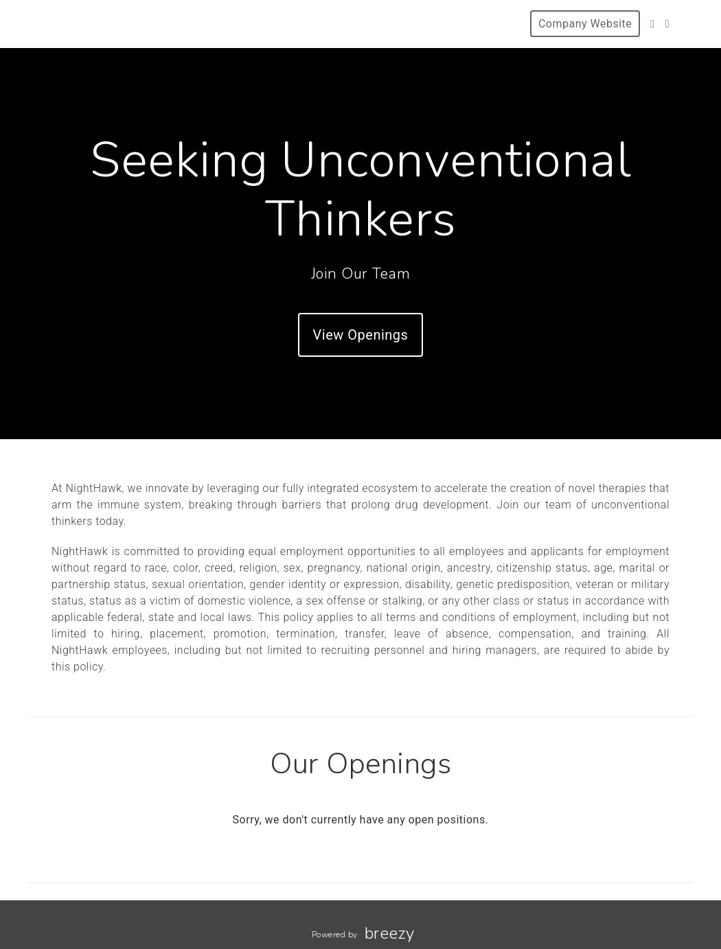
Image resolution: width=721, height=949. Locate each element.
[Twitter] (652, 23)
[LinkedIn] (667, 23)
